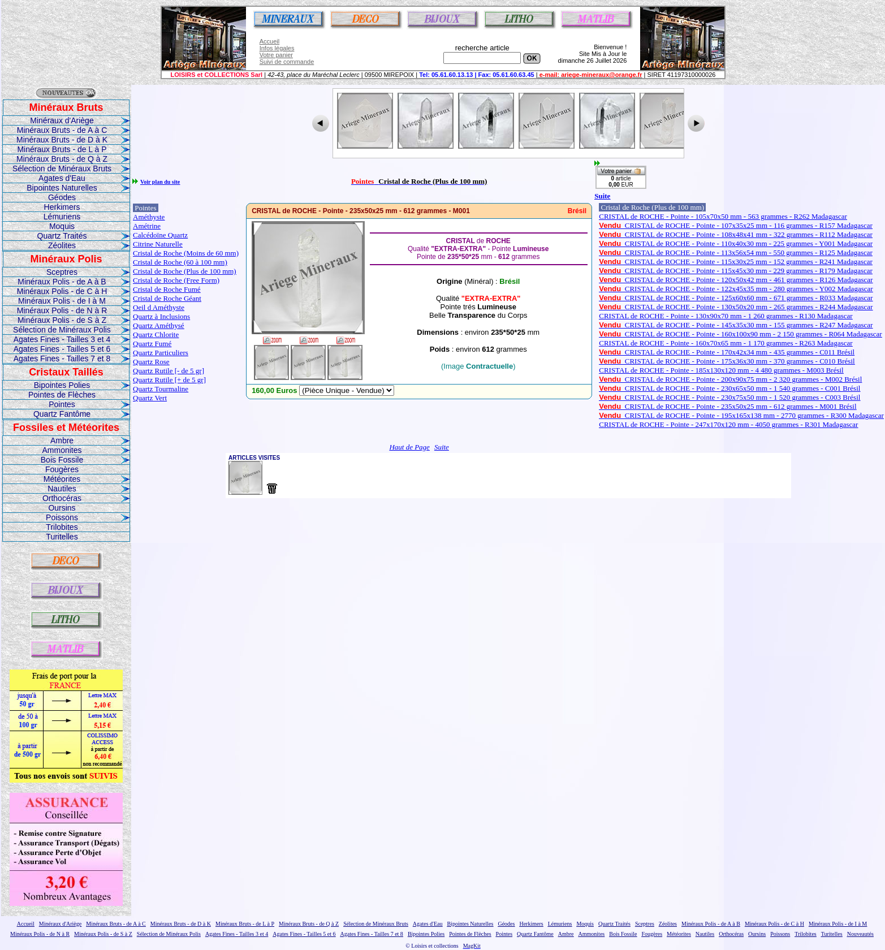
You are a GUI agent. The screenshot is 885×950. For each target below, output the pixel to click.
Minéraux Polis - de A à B (62, 281)
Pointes (62, 404)
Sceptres (61, 272)
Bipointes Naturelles (62, 187)
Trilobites (61, 527)
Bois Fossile (62, 459)
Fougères (62, 469)
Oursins (61, 507)
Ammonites (61, 450)
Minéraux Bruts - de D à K (61, 139)
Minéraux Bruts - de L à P (61, 149)
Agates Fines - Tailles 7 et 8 (62, 358)
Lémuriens (62, 216)
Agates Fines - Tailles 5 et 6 (62, 348)
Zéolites (62, 245)
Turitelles (61, 536)
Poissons (62, 517)
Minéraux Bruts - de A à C (62, 130)
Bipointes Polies (62, 385)
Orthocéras (61, 498)
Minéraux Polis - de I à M (62, 300)
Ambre (62, 440)
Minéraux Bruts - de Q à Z (61, 158)
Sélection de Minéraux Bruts (61, 168)
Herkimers (62, 206)
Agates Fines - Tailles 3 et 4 (62, 339)
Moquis (62, 226)
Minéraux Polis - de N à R (62, 310)
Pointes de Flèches (62, 394)
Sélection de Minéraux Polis (62, 329)
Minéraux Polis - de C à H (62, 291)
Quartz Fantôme (61, 413)
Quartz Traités (62, 235)
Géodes (62, 197)
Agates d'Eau (61, 178)
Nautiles (62, 488)
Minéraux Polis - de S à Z (62, 320)
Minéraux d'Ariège (61, 120)
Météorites (62, 478)
